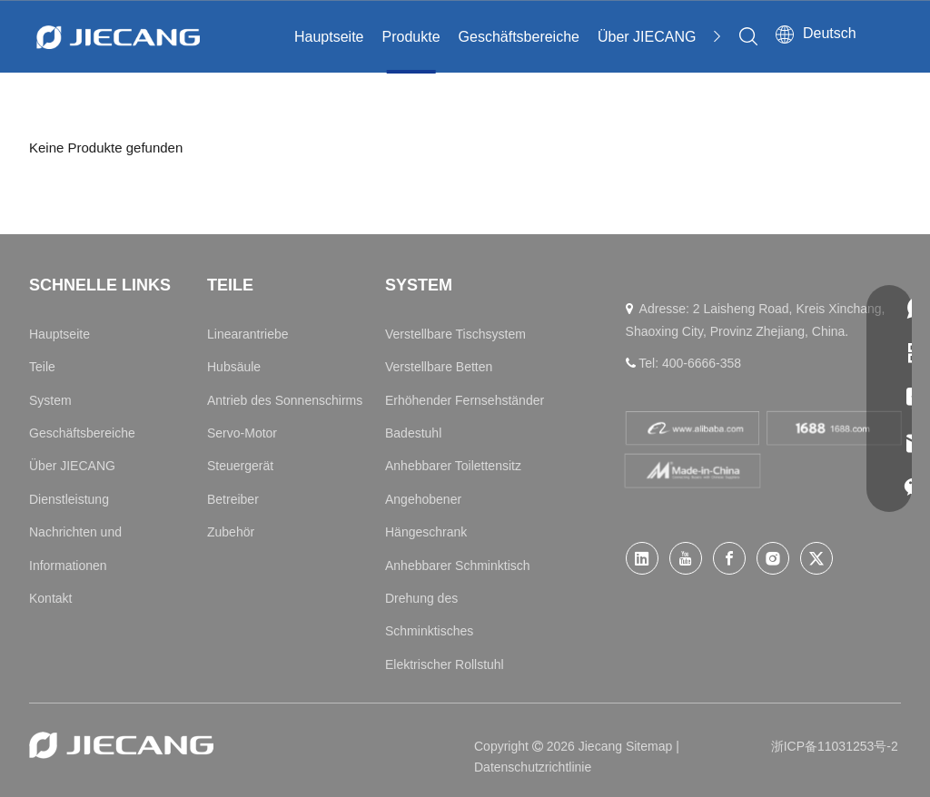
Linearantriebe (248, 334)
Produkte (411, 36)
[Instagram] (773, 558)
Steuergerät (240, 465)
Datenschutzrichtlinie (532, 767)
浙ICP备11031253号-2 (834, 746)
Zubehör (230, 532)
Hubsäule (234, 366)
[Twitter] (816, 558)
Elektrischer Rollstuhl (444, 664)
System (50, 400)
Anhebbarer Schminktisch (457, 565)
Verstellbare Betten (438, 366)
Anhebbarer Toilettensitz (453, 465)
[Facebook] (729, 558)
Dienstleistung (69, 499)
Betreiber (233, 499)
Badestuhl (413, 433)
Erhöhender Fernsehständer (464, 400)
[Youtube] (685, 558)
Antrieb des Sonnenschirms (284, 400)
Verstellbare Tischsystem (455, 334)
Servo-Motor (242, 433)
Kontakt (50, 598)
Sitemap (651, 746)
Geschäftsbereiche (519, 36)
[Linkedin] (642, 558)
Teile (42, 366)
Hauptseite (329, 36)
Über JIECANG (647, 36)
